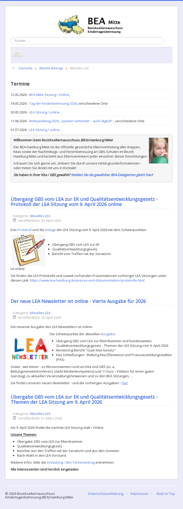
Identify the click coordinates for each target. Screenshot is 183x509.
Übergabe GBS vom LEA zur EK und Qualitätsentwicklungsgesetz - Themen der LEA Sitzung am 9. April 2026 (84, 399)
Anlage (50, 229)
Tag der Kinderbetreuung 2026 (53, 103)
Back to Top (166, 493)
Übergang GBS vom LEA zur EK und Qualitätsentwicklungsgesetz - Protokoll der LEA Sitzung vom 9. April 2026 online (84, 201)
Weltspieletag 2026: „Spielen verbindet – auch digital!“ (71, 121)
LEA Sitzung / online (44, 112)
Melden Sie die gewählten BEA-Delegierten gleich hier (111, 175)
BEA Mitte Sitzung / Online (49, 94)
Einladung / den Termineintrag (71, 462)
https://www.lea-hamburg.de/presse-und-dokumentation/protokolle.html (87, 280)
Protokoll (25, 229)
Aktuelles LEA (40, 216)
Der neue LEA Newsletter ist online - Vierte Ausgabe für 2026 (78, 301)
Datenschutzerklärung (105, 493)
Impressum (139, 493)
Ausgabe (108, 334)
